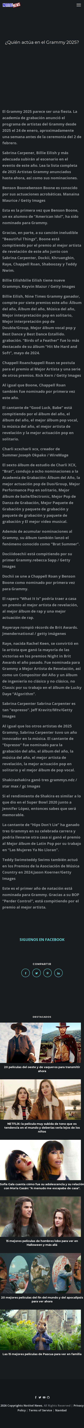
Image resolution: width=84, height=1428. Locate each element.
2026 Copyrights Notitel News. (21, 1405)
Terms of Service (40, 1410)
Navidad (61, 1410)
